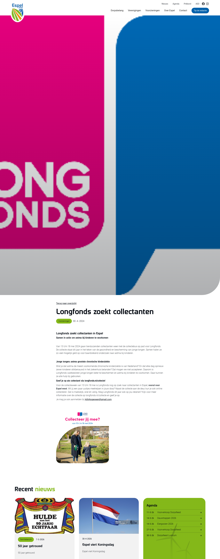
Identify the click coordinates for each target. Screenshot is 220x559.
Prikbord (187, 4)
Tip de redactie (200, 10)
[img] (203, 3)
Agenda (176, 4)
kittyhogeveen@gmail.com (98, 399)
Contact (183, 10)
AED (197, 4)
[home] (17, 7)
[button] (117, 10)
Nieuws (165, 4)
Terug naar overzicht (66, 303)
